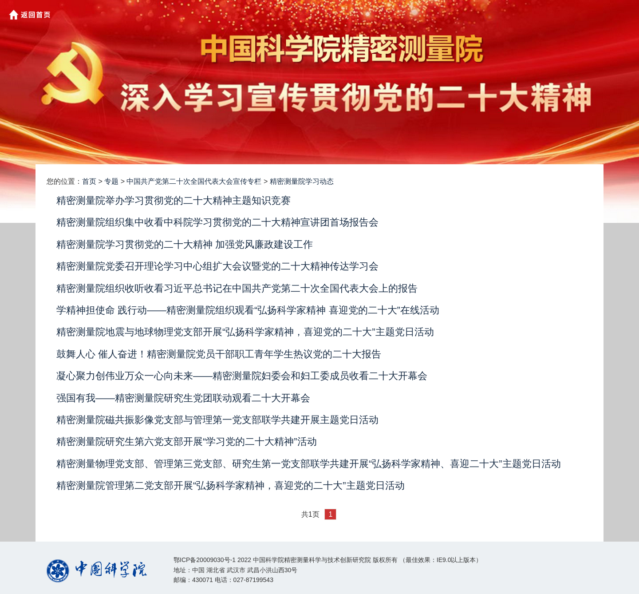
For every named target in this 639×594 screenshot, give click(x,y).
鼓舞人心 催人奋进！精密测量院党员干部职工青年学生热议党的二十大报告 (218, 354)
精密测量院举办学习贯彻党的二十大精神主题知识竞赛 (173, 200)
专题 (111, 181)
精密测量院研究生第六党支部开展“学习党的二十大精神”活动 (186, 441)
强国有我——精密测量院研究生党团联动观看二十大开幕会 (183, 398)
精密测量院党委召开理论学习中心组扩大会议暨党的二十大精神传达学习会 (217, 266)
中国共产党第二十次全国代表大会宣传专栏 (193, 181)
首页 (89, 181)
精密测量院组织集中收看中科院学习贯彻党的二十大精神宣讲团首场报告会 (217, 222)
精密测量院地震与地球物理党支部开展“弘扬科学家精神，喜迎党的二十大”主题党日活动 (245, 331)
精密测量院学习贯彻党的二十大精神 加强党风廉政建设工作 (184, 244)
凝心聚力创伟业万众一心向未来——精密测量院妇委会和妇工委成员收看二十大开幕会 (241, 375)
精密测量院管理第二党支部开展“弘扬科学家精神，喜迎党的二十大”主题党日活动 (230, 485)
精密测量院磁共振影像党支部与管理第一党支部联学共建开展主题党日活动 (217, 419)
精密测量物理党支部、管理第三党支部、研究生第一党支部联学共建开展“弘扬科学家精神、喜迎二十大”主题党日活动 (308, 463)
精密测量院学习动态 (302, 181)
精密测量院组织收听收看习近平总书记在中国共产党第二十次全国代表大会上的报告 (237, 288)
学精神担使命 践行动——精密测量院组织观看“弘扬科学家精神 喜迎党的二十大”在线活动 (247, 310)
